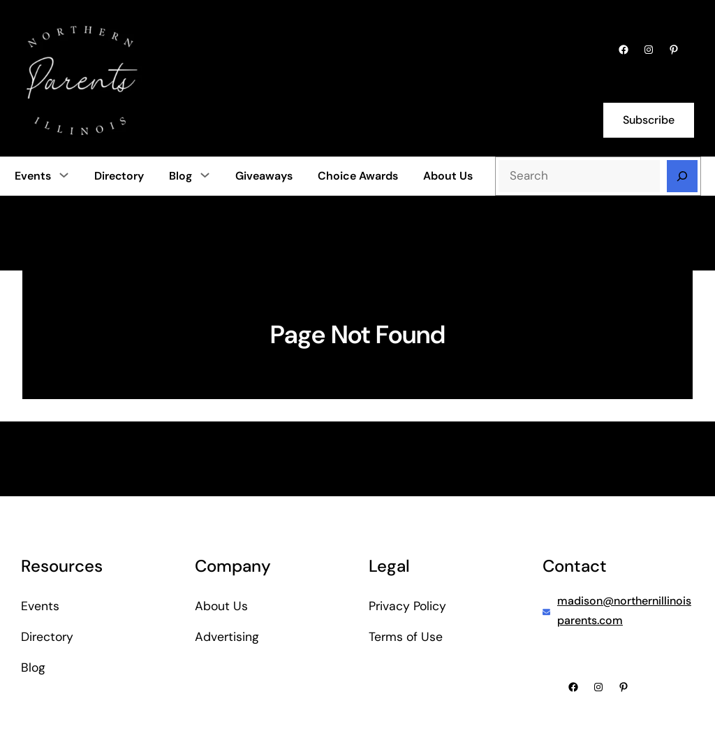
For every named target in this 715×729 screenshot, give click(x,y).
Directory (47, 636)
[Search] (682, 176)
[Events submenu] (64, 174)
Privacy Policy (407, 606)
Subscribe (649, 120)
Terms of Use (406, 636)
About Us (221, 606)
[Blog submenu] (205, 174)
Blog (180, 175)
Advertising (227, 636)
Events (33, 175)
